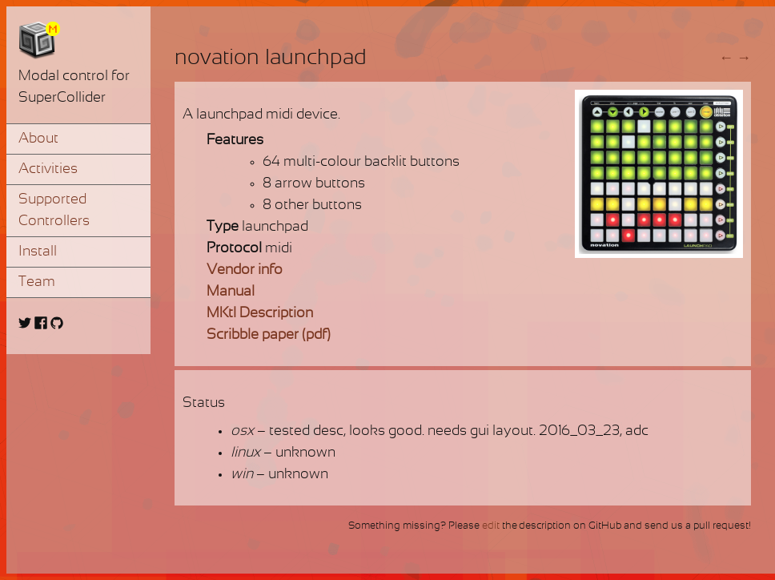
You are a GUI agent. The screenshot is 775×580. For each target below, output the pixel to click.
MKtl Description (260, 313)
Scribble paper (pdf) (269, 335)
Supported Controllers (54, 210)
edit (491, 526)
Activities (48, 169)
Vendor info (245, 270)
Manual (231, 292)
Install (37, 252)
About (38, 139)
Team (36, 282)
